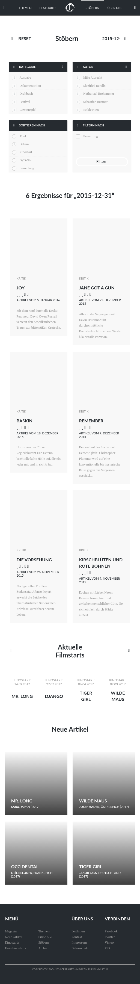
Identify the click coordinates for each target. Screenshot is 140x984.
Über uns (115, 8)
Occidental (24, 866)
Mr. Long (22, 696)
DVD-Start (27, 160)
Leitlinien (78, 931)
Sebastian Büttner (95, 102)
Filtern (102, 161)
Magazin (11, 931)
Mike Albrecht (92, 77)
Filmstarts (47, 8)
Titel (23, 136)
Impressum (79, 942)
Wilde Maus (93, 800)
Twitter (110, 937)
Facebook (111, 931)
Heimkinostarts (15, 948)
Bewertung (27, 168)
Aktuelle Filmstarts (70, 651)
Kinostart (26, 152)
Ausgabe (25, 77)
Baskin (24, 420)
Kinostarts (12, 942)
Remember (91, 420)
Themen (25, 8)
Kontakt (77, 937)
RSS (107, 948)
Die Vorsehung (34, 559)
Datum (24, 144)
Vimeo (109, 942)
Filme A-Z (45, 937)
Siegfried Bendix (94, 86)
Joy (21, 287)
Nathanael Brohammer (98, 93)
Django (54, 696)
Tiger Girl (90, 866)
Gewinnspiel (28, 110)
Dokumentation (30, 86)
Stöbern (92, 8)
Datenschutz (80, 948)
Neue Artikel (70, 729)
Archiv (42, 948)
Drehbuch (26, 93)
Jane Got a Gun (97, 287)
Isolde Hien (91, 110)
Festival (25, 102)
